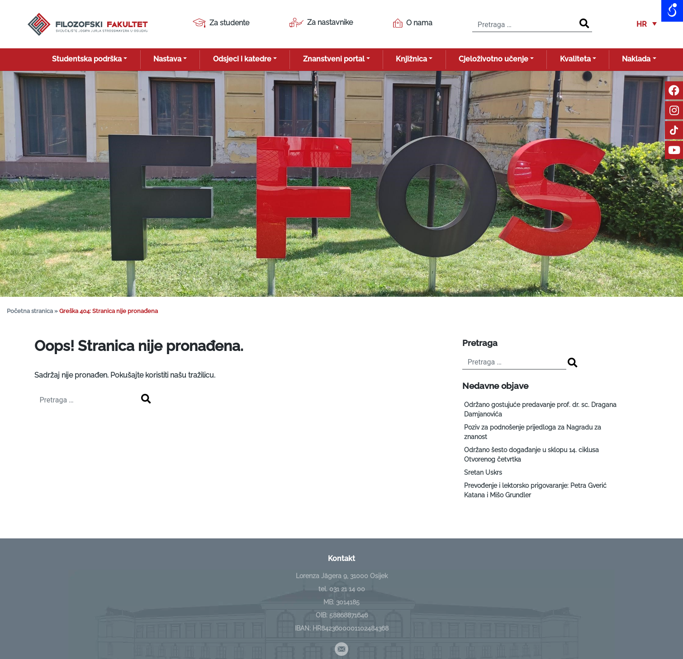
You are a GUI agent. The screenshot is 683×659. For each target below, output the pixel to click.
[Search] (584, 24)
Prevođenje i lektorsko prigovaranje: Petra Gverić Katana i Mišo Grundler (535, 490)
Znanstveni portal (334, 59)
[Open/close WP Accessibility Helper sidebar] (672, 11)
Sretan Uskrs (483, 472)
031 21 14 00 (347, 589)
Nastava (167, 59)
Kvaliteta (575, 59)
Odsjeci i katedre (242, 59)
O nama (412, 23)
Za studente (221, 23)
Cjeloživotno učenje (493, 59)
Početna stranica (30, 311)
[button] (646, 24)
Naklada (636, 59)
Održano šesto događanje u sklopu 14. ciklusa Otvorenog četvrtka (531, 454)
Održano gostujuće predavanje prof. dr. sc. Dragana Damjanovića (540, 409)
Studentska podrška (87, 59)
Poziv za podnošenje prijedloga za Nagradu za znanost (532, 432)
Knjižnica (411, 59)
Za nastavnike (321, 23)
